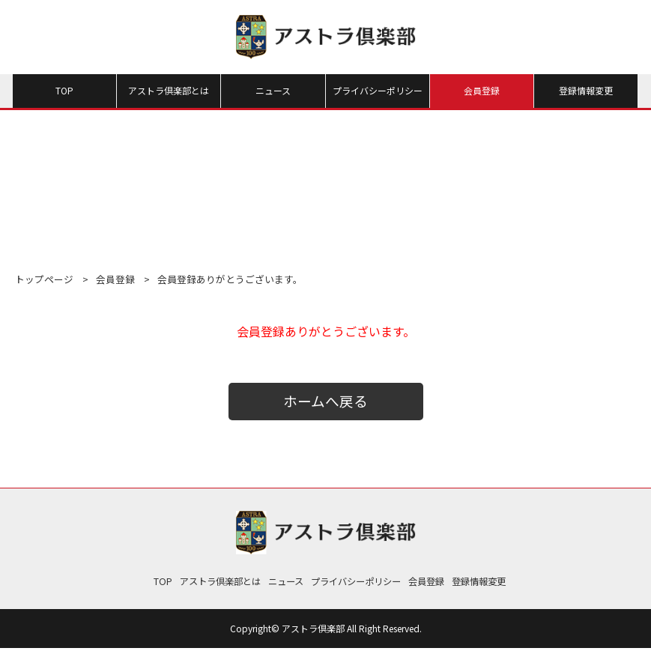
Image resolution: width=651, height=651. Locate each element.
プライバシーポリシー (378, 90)
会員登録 (482, 90)
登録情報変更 (586, 90)
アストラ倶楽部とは (168, 90)
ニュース (273, 90)
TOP (64, 90)
